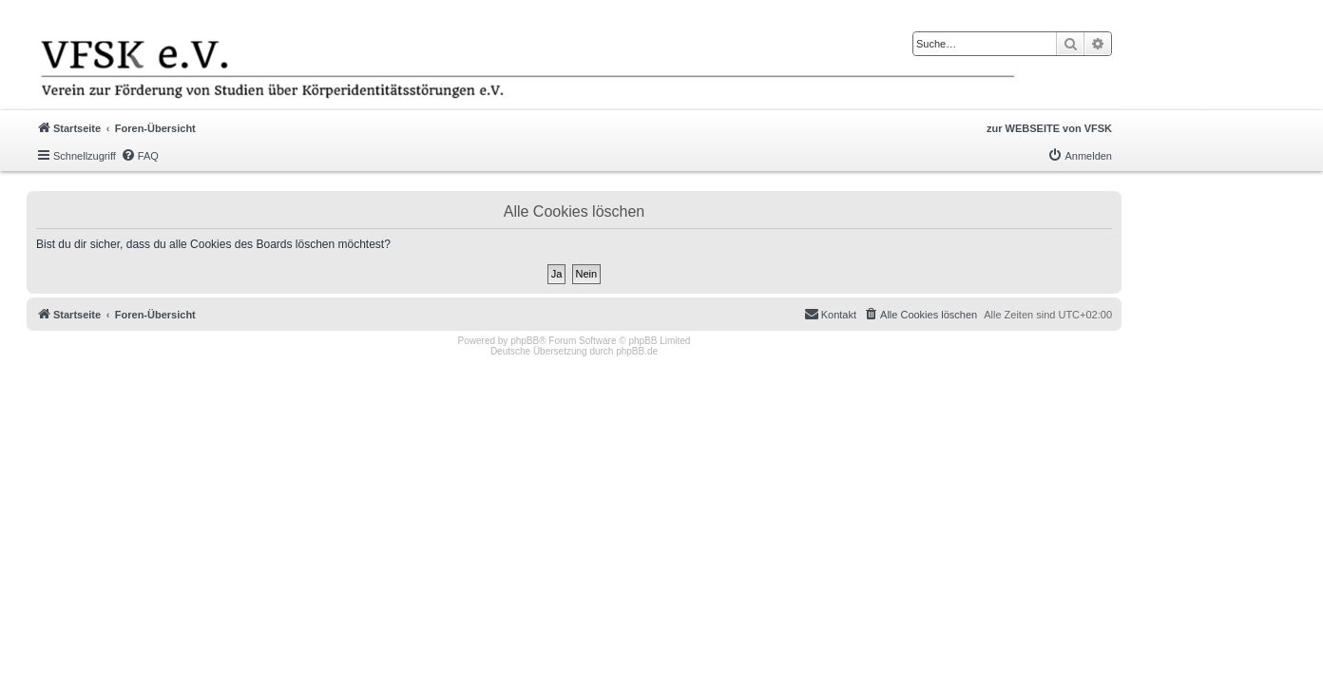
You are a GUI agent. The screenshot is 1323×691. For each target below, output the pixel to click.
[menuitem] (140, 155)
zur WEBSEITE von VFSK (1049, 128)
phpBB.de (637, 351)
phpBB (524, 341)
